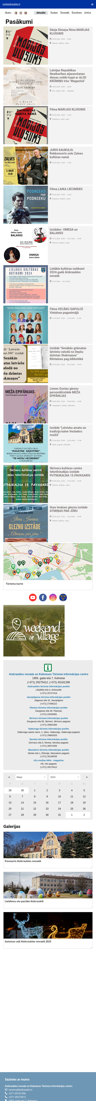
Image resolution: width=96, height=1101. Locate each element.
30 (22, 790)
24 (59, 808)
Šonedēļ (64, 12)
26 (84, 808)
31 (59, 815)
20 (10, 808)
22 (34, 808)
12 (84, 796)
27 (10, 815)
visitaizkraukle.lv (11, 4)
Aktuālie (40, 12)
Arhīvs (87, 12)
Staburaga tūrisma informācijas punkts (48, 729)
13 (10, 802)
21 (22, 808)
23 (47, 808)
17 (59, 802)
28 (22, 815)
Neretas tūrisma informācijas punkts (49, 739)
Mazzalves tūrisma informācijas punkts (48, 750)
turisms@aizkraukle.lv (20, 1089)
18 (71, 802)
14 (22, 802)
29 (10, 790)
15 (34, 802)
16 (47, 802)
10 (59, 796)
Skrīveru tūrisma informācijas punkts (48, 718)
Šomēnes (77, 12)
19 (84, 802)
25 (71, 808)
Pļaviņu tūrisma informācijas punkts (49, 707)
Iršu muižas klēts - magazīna (48, 760)
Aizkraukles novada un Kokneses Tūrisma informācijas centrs (48, 674)
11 (71, 796)
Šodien (54, 12)
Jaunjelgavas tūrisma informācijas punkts (48, 697)
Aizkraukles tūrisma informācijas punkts (49, 686)
